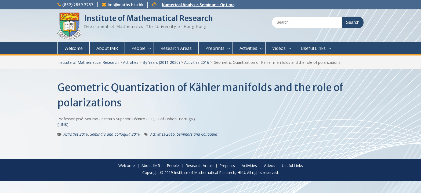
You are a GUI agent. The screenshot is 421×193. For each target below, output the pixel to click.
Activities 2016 (196, 62)
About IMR (107, 48)
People (139, 48)
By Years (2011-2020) (161, 62)
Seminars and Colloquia (197, 134)
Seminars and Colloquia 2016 (115, 134)
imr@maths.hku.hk (125, 4)
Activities (248, 48)
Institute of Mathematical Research (148, 18)
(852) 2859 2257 (77, 4)
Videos (279, 48)
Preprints (214, 48)
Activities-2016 (162, 134)
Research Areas (176, 48)
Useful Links (313, 48)
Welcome (73, 48)
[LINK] (62, 124)
